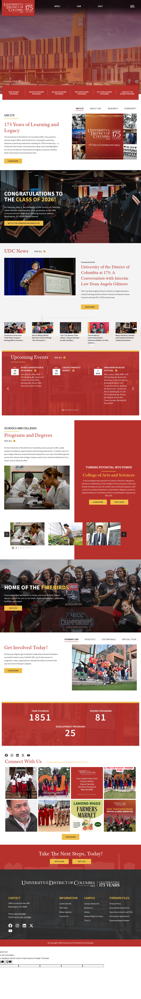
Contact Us (64, 916)
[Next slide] (132, 389)
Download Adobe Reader (120, 920)
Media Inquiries (65, 912)
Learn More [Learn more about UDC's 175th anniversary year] (13, 161)
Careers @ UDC (65, 903)
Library (87, 912)
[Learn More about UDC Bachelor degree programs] (59, 92)
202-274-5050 (25, 917)
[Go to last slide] (8, 389)
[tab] (80, 110)
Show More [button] (71, 837)
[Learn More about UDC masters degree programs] (81, 92)
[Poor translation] (9, 962)
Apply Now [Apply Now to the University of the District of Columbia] (59, 861)
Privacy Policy (115, 903)
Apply (57, 6)
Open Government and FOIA (121, 912)
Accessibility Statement (119, 908)
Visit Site (13, 608)
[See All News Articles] (39, 251)
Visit (100, 6)
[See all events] (59, 357)
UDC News (63, 908)
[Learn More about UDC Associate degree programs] (36, 92)
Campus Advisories (91, 903)
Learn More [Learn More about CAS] (98, 502)
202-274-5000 (20, 914)
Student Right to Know (93, 916)
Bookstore (88, 908)
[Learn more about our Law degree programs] (127, 92)
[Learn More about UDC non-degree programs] (13, 92)
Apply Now (119, 502)
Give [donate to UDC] (79, 6)
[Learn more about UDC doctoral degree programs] (104, 92)
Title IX (87, 920)
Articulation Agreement (119, 916)
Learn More (13, 670)
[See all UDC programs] (9, 441)
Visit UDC (82, 861)
